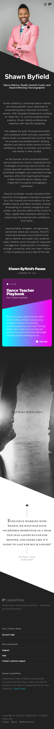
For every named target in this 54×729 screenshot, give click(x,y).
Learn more (19, 688)
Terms (14, 722)
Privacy (5, 722)
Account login (9, 635)
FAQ (4, 656)
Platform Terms (26, 722)
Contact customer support (13, 661)
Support (5, 650)
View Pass (42, 342)
